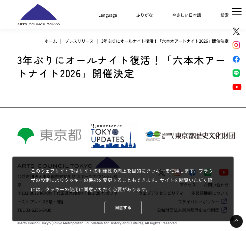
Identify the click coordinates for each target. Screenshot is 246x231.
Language (107, 15)
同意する (123, 207)
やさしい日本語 (186, 15)
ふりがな (144, 15)
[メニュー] (237, 11)
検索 (224, 15)
